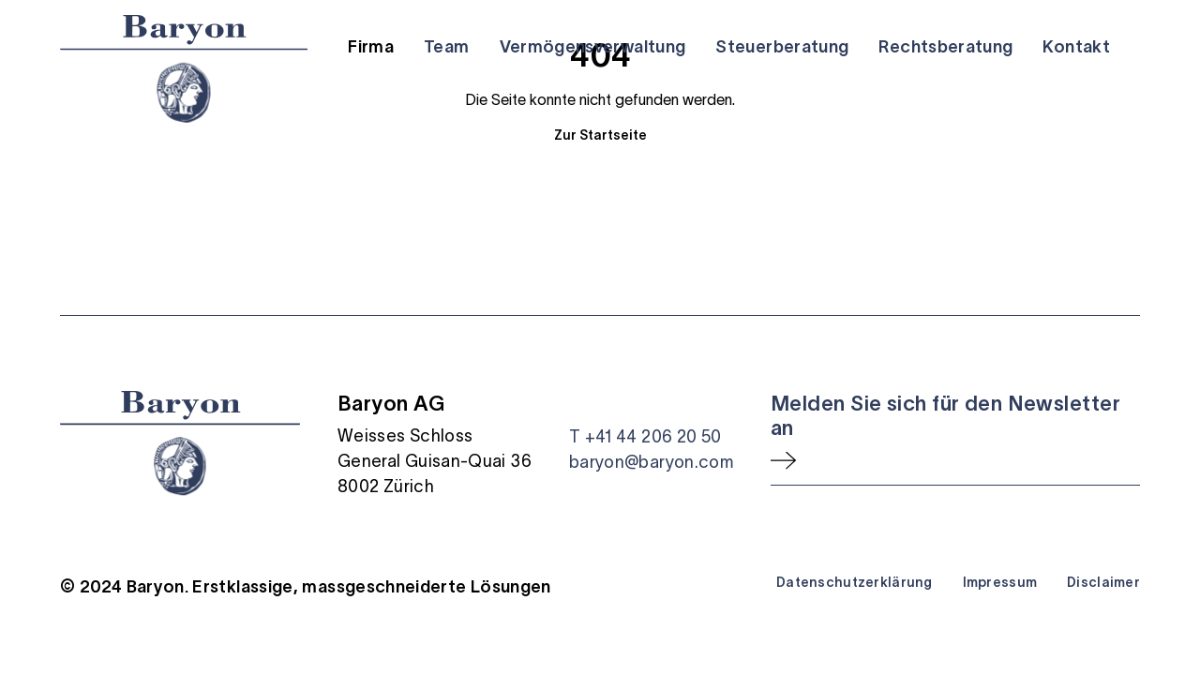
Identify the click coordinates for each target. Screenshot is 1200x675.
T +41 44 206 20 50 (645, 437)
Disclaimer (1103, 582)
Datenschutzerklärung (854, 582)
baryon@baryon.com (651, 462)
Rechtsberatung (945, 47)
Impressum (1000, 582)
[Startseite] (184, 69)
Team (446, 47)
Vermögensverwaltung (593, 47)
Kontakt (1076, 47)
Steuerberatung (781, 47)
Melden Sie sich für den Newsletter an (945, 415)
